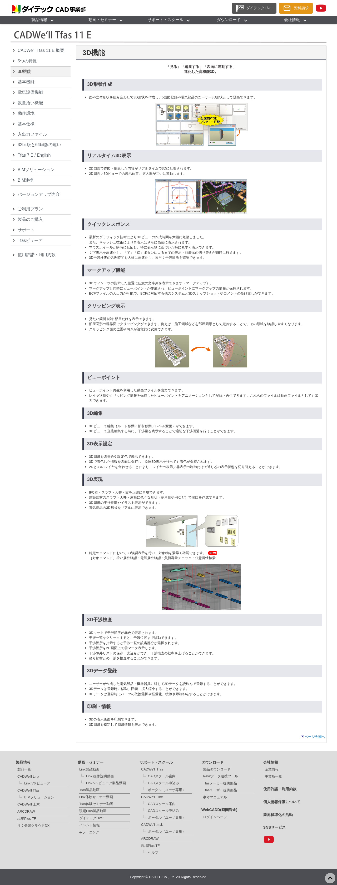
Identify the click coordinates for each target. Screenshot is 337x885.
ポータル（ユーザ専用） (167, 790)
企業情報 (272, 769)
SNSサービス (274, 827)
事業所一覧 (273, 776)
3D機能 (24, 71)
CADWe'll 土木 (28, 804)
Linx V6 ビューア (37, 783)
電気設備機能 (30, 92)
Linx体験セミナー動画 (96, 797)
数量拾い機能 (30, 103)
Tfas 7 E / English (34, 155)
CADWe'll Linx (28, 776)
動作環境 (26, 113)
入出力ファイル (32, 134)
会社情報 (292, 20)
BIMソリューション (36, 169)
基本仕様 (26, 124)
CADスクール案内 (162, 776)
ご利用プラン (30, 209)
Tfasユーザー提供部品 (220, 790)
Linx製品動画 (89, 769)
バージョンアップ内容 (39, 194)
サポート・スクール (165, 20)
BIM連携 (25, 180)
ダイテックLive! (91, 818)
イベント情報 (89, 825)
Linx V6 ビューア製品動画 (106, 783)
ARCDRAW (26, 811)
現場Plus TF (26, 819)
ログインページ (215, 817)
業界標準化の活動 (278, 815)
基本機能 (26, 81)
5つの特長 (27, 61)
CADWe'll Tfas (28, 790)
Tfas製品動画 (89, 790)
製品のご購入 (30, 219)
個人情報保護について (281, 802)
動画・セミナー (102, 20)
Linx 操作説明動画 (100, 776)
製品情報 (39, 20)
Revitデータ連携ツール (220, 776)
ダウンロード (229, 20)
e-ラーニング (89, 832)
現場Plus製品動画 (92, 811)
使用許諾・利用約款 (37, 254)
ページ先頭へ (315, 737)
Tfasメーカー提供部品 (220, 783)
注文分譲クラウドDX (33, 826)
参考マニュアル (215, 797)
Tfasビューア (30, 240)
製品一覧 (24, 769)
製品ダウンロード (216, 769)
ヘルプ (153, 852)
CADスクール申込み (163, 783)
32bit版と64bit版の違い (39, 144)
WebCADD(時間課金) (219, 810)
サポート (26, 230)
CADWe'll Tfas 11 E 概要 (41, 50)
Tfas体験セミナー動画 (96, 804)
